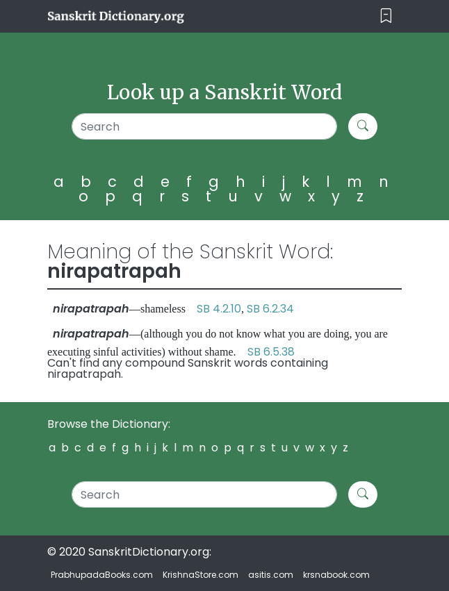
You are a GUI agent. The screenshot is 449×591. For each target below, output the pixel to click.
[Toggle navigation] (386, 16)
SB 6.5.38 (271, 352)
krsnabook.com (336, 575)
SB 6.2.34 (270, 309)
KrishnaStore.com (200, 575)
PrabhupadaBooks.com (102, 575)
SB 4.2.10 (219, 309)
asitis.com (270, 575)
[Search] (205, 126)
